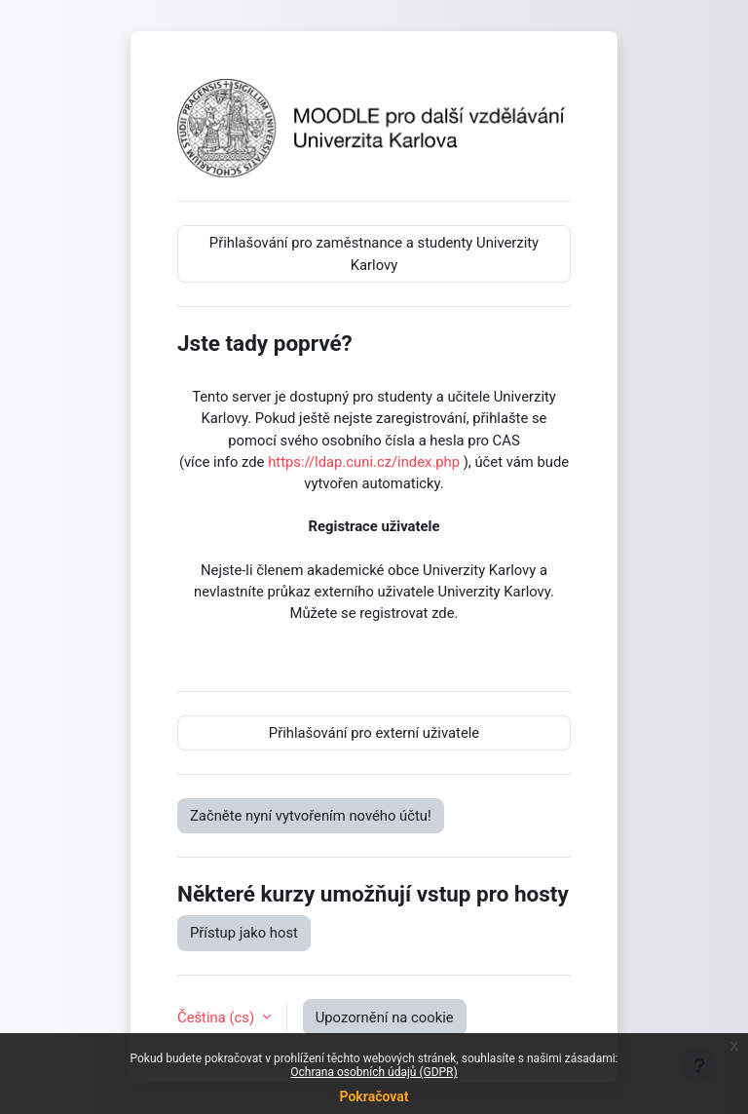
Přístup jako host (244, 932)
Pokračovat (373, 1096)
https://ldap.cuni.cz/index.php (364, 462)
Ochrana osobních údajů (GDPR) (373, 1072)
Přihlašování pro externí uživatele (374, 733)
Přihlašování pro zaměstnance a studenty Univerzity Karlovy (374, 253)
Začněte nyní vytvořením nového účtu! (310, 816)
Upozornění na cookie (385, 1017)
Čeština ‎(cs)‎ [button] (217, 1017)
